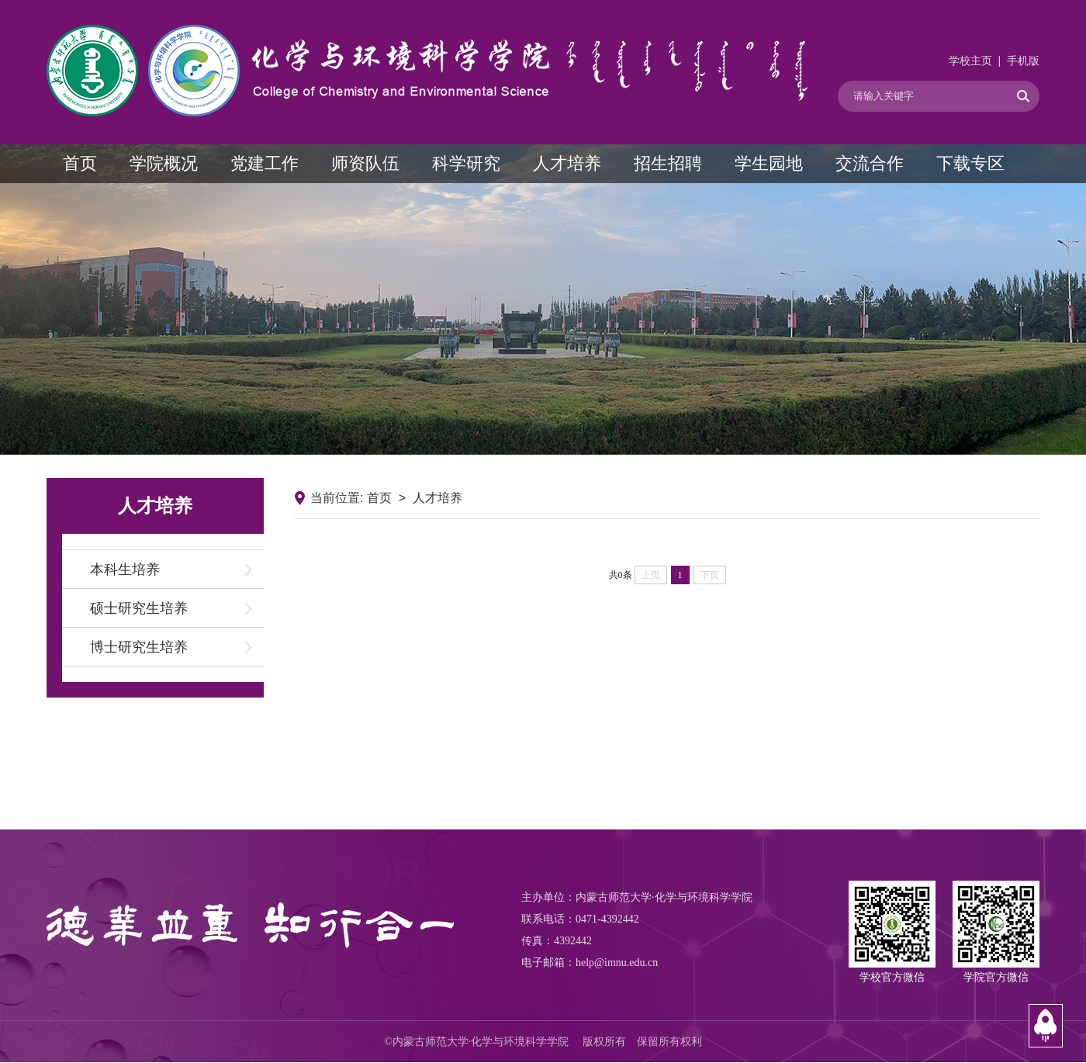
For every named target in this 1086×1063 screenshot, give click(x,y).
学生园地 (769, 163)
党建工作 (264, 163)
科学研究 (466, 163)
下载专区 (970, 163)
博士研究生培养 (139, 647)
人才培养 (567, 163)
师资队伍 (365, 163)
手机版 (1023, 61)
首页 (80, 163)
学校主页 (970, 61)
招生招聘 (668, 163)
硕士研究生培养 (139, 608)
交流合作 (869, 163)
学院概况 (164, 163)
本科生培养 (125, 569)
